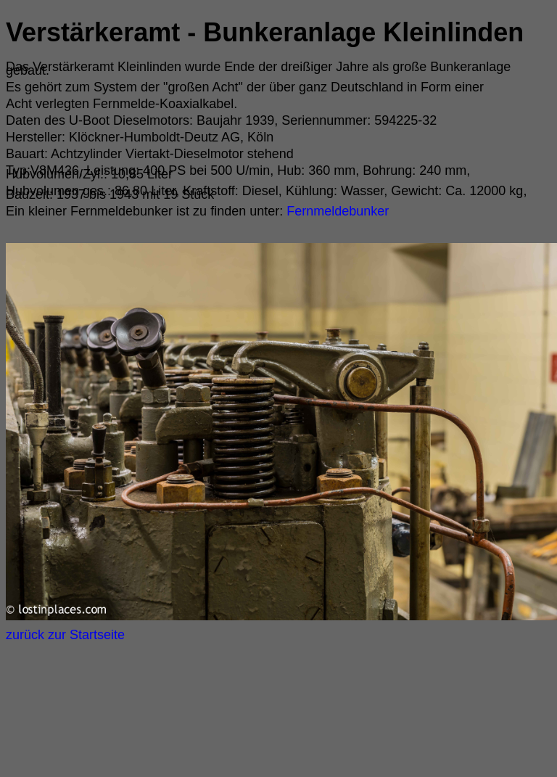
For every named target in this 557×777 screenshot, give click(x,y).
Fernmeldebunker (336, 211)
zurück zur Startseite (65, 635)
